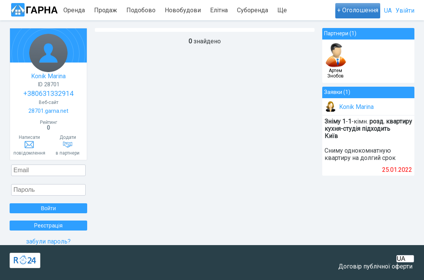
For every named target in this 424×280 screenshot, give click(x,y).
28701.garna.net (48, 110)
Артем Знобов (335, 73)
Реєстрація (48, 225)
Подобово (141, 10)
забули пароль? (48, 241)
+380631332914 (48, 93)
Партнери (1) (340, 33)
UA (388, 10)
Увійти (405, 10)
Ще (282, 10)
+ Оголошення (357, 10)
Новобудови (183, 10)
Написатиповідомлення (29, 145)
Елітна (219, 10)
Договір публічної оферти (375, 266)
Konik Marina (48, 57)
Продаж (105, 10)
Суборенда (252, 10)
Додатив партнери (68, 145)
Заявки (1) (337, 92)
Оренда (74, 10)
